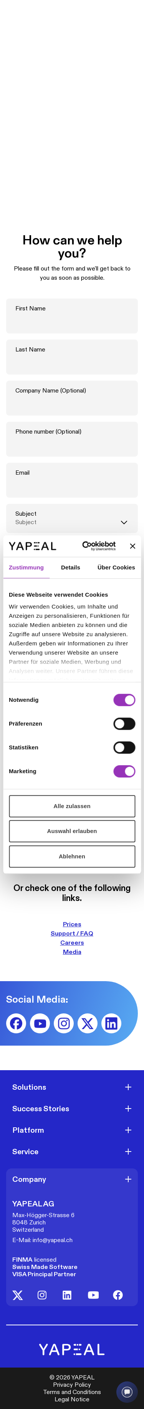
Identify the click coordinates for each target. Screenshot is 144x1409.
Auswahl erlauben (72, 831)
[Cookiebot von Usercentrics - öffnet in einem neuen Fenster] (86, 546)
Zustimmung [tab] (26, 567)
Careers (72, 942)
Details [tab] (70, 567)
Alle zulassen (71, 806)
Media (72, 951)
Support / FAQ (72, 933)
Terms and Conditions (72, 1392)
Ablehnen (72, 856)
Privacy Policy (72, 1384)
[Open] (128, 1087)
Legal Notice (72, 1399)
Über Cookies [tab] (116, 567)
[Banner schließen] (132, 546)
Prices (72, 924)
